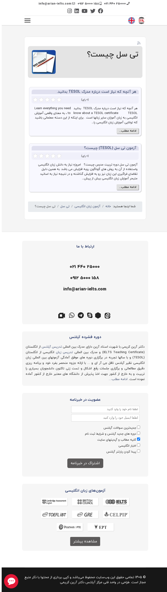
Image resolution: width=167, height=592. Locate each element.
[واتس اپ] (70, 315)
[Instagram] (68, 11)
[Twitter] (91, 11)
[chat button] (9, 581)
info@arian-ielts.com (53, 4)
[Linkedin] (75, 11)
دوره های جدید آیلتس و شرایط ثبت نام (108, 434)
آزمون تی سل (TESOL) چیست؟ (108, 148)
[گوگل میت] (60, 315)
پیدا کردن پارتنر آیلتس (119, 452)
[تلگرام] (79, 315)
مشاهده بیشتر (83, 541)
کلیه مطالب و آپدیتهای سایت (115, 440)
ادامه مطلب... (126, 131)
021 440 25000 (113, 4)
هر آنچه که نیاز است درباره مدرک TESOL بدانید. (95, 91)
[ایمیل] (82, 289)
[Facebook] (99, 11)
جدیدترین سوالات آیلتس (118, 428)
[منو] (26, 20)
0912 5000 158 (86, 4)
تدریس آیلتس (50, 347)
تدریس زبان (62, 352)
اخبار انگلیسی (125, 446)
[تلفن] (82, 267)
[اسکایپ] (88, 315)
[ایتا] (106, 315)
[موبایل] (82, 278)
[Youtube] (83, 11)
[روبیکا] (97, 315)
